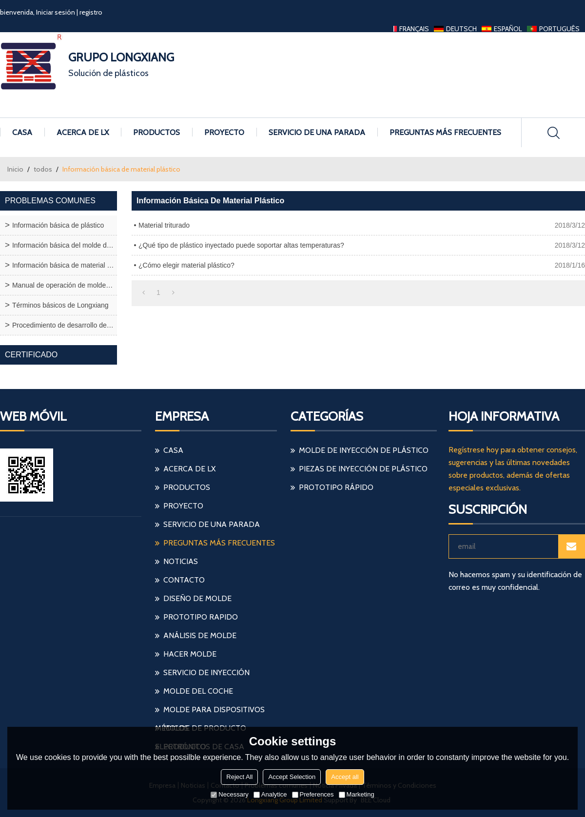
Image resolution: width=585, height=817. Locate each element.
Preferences (313, 794)
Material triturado (164, 225)
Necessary (229, 794)
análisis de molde (199, 635)
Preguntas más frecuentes (445, 132)
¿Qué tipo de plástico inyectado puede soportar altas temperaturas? (241, 245)
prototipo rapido (200, 617)
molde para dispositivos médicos (210, 712)
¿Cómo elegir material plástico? (186, 265)
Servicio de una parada (317, 132)
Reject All (239, 776)
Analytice (270, 794)
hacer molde (189, 654)
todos (43, 169)
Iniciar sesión (55, 12)
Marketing (356, 794)
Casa (22, 132)
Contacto (184, 579)
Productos (156, 132)
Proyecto (224, 132)
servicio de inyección (206, 672)
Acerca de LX (83, 132)
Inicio (15, 169)
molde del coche (198, 691)
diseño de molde (197, 598)
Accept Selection (291, 776)
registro (90, 12)
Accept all (344, 776)
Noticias (180, 561)
